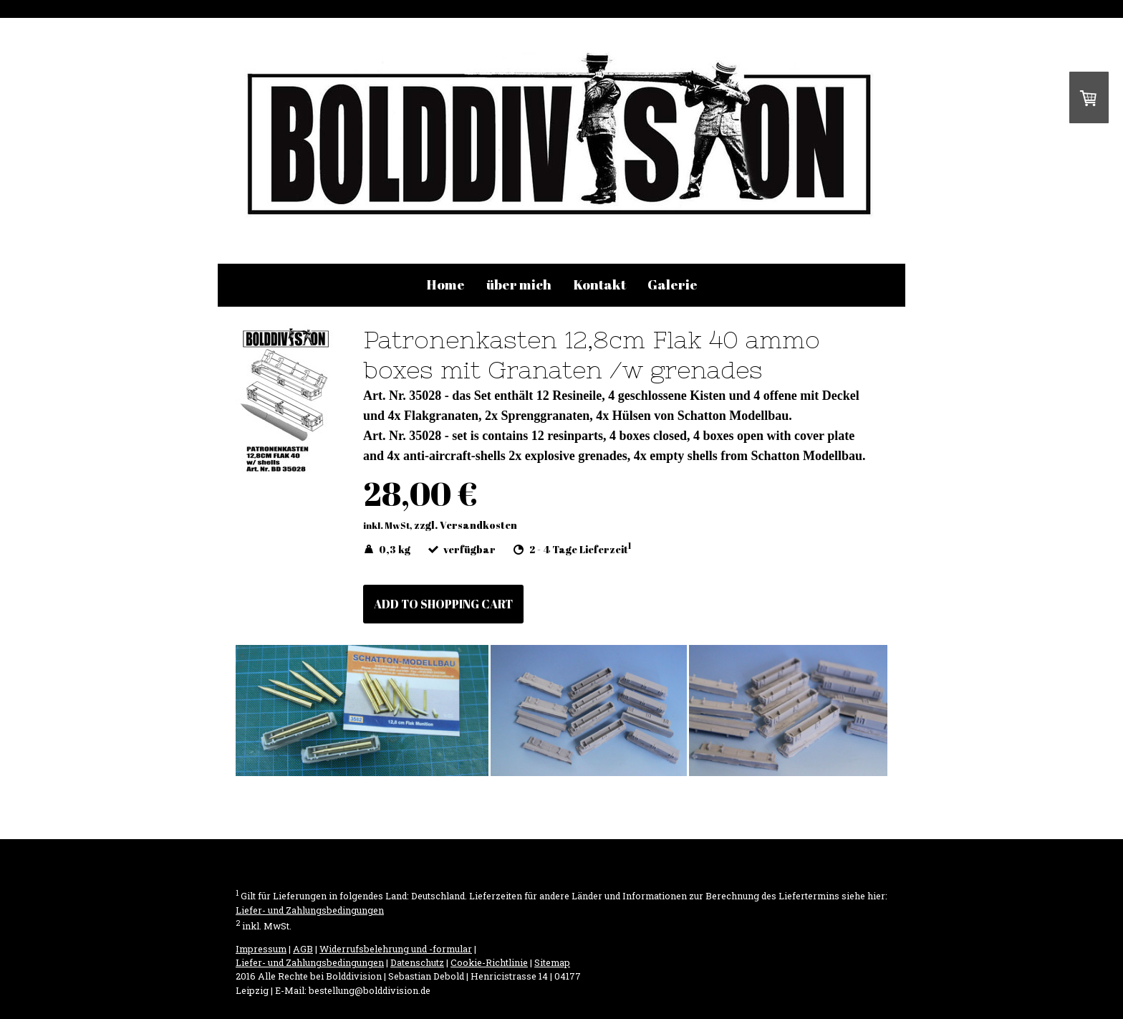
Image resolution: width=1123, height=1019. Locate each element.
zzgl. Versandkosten (465, 525)
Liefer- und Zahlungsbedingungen (310, 910)
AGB (303, 949)
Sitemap (552, 962)
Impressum (261, 949)
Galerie (672, 284)
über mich (518, 284)
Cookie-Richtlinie (489, 962)
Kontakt (599, 284)
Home (445, 284)
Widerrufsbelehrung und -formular (395, 949)
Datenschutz (417, 962)
